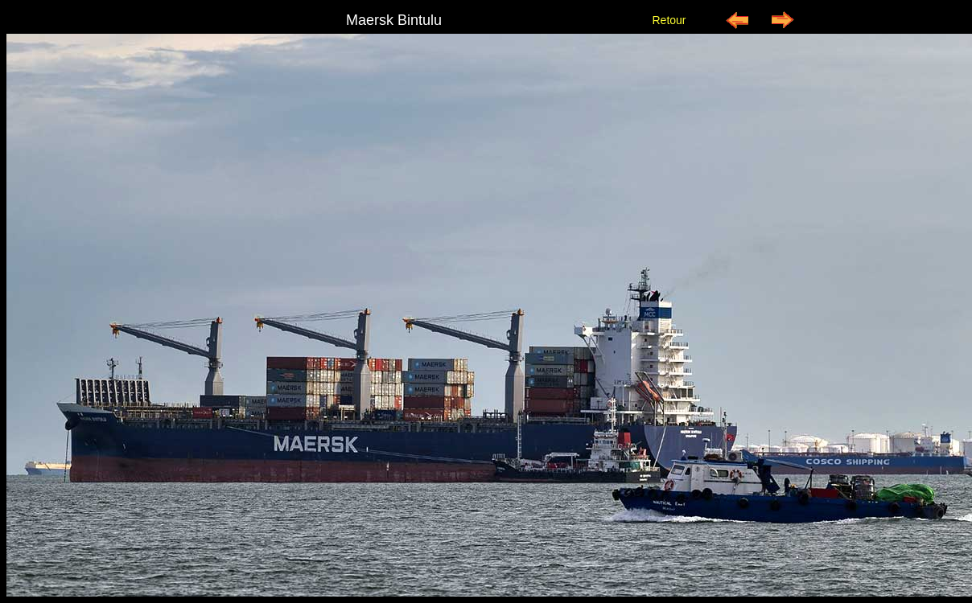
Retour (669, 20)
